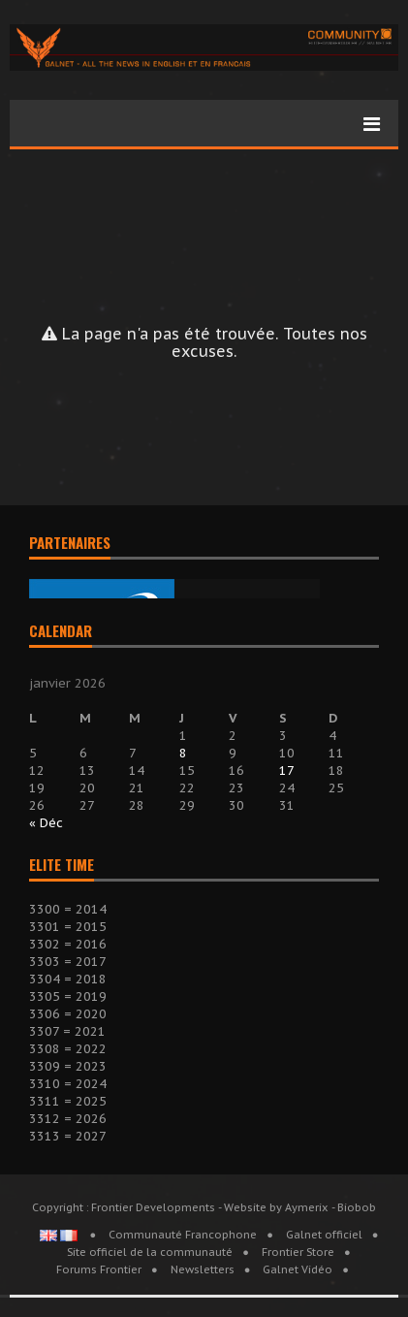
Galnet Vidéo (297, 1269)
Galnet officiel (324, 1234)
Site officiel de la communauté (150, 1252)
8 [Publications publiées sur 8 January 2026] (183, 753)
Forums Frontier (98, 1269)
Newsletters (203, 1269)
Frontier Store (298, 1252)
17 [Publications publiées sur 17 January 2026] (287, 770)
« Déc (46, 823)
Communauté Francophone (183, 1234)
